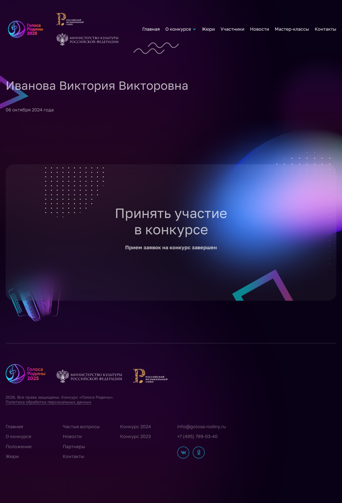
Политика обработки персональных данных (48, 401)
